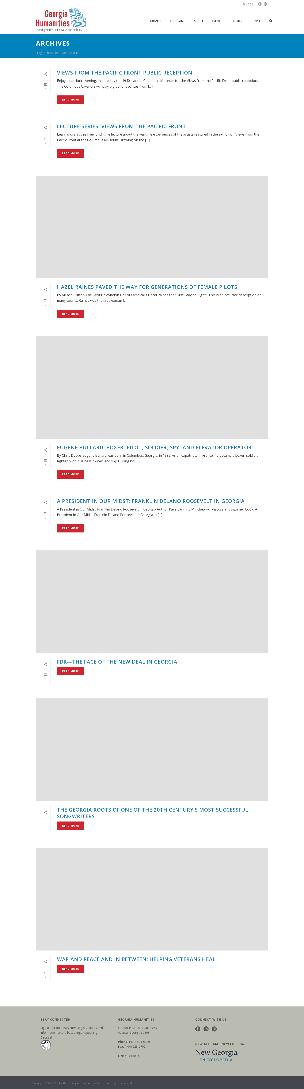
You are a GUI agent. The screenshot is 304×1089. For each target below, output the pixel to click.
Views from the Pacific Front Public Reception (124, 72)
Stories (236, 21)
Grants (156, 21)
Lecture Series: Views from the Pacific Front (121, 126)
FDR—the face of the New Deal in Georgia (117, 661)
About (199, 21)
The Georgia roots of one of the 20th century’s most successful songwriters (152, 813)
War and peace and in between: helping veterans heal (136, 959)
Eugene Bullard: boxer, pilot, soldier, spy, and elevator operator (154, 447)
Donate (256, 21)
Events (217, 21)
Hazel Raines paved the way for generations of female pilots (147, 286)
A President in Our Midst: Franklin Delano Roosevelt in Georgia (151, 500)
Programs (177, 21)
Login (247, 4)
